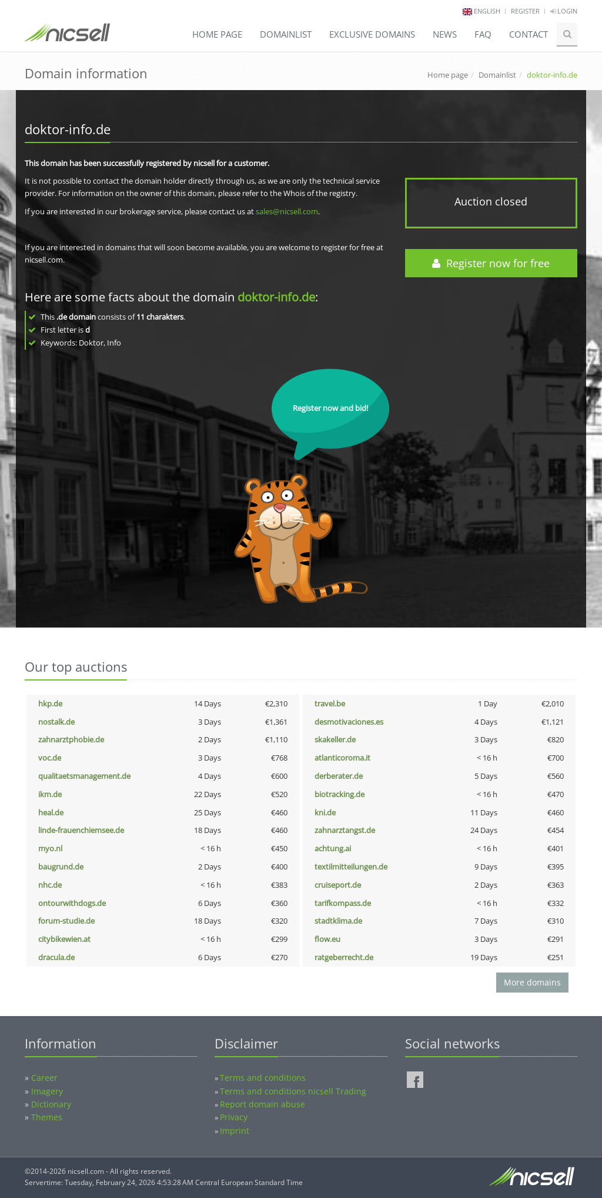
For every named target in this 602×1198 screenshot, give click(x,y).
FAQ (482, 34)
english (487, 10)
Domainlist (286, 34)
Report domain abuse (262, 1104)
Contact (528, 34)
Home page (217, 34)
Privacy (234, 1117)
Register (525, 10)
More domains (532, 982)
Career (44, 1077)
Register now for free (491, 263)
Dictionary (51, 1104)
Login (563, 10)
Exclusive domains (372, 34)
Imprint (234, 1130)
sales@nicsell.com (287, 211)
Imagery (47, 1091)
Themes (46, 1117)
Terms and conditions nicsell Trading (293, 1091)
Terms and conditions (263, 1077)
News (445, 34)
